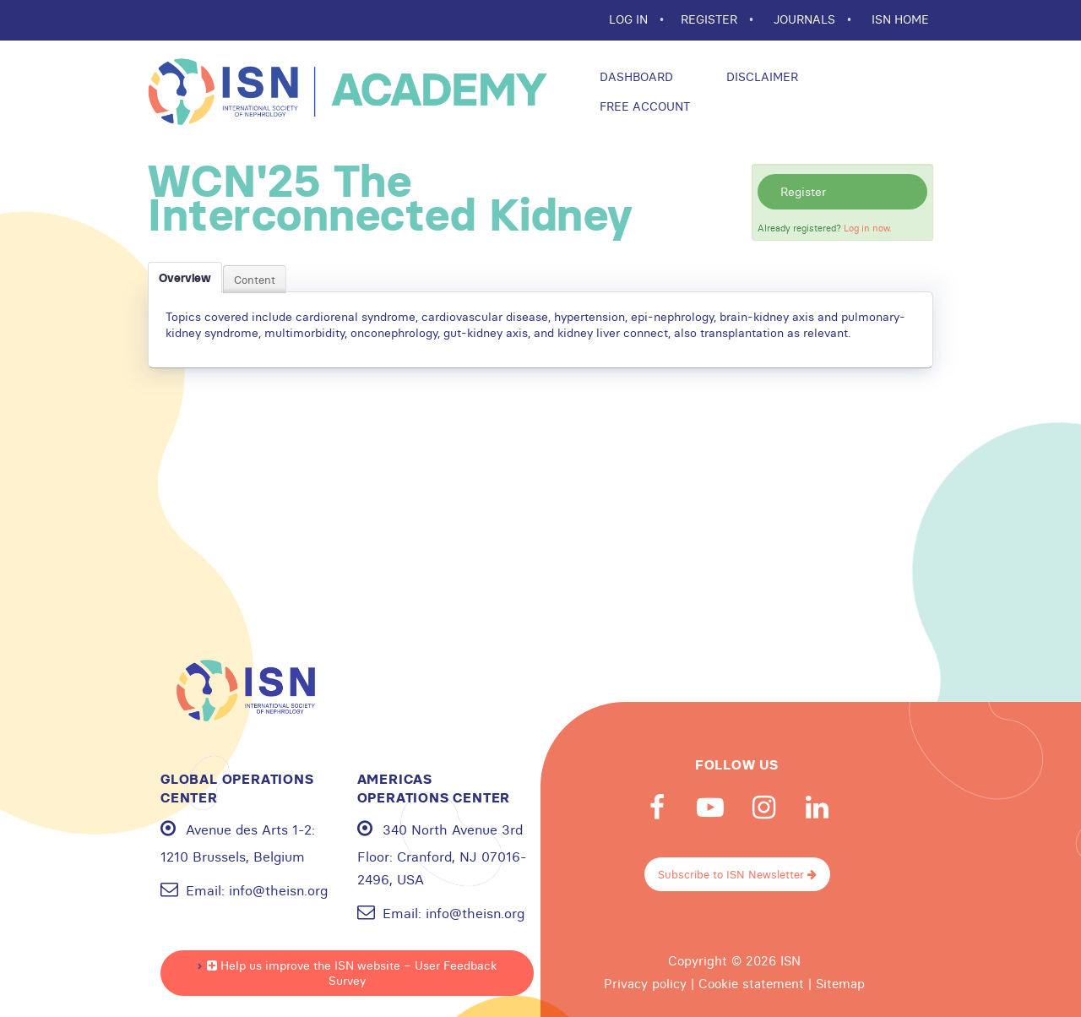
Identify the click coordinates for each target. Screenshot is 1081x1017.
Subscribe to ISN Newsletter (737, 874)
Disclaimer (760, 76)
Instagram (763, 807)
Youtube (710, 807)
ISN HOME (900, 19)
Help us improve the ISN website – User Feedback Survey (352, 973)
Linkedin (816, 807)
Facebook (657, 807)
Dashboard (634, 76)
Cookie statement (751, 984)
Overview (185, 278)
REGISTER (711, 19)
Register (803, 191)
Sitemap (840, 984)
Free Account (643, 106)
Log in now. (868, 228)
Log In (630, 19)
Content (254, 279)
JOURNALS (806, 19)
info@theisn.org (278, 890)
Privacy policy (645, 984)
